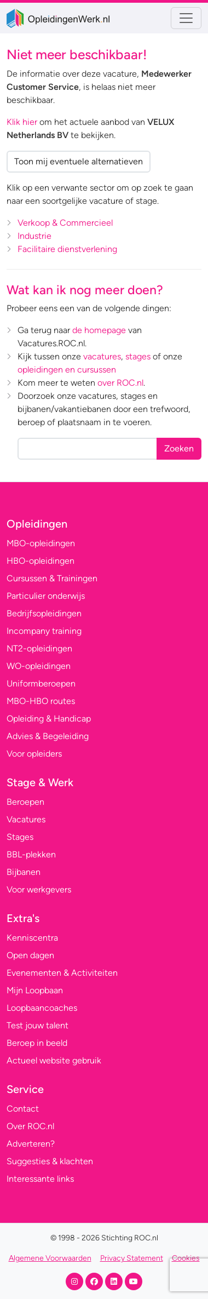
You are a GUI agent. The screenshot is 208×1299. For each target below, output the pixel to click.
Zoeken (179, 448)
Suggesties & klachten (50, 1161)
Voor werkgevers (39, 889)
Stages (20, 837)
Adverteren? (31, 1143)
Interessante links (40, 1179)
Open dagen (30, 955)
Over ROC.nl (30, 1126)
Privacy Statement (131, 1258)
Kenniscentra (32, 937)
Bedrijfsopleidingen (44, 613)
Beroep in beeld (37, 1043)
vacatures (102, 356)
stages (138, 356)
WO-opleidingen (39, 666)
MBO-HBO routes (41, 701)
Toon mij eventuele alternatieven (78, 161)
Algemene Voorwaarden (50, 1258)
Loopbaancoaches (42, 1008)
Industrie (34, 236)
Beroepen (25, 802)
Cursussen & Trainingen (52, 578)
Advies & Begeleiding (48, 736)
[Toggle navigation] (186, 18)
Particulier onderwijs (46, 596)
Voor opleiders (34, 753)
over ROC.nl (120, 382)
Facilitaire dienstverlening (67, 249)
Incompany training (44, 631)
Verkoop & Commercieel (65, 223)
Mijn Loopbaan (35, 990)
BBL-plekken (31, 854)
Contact (23, 1108)
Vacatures (26, 819)
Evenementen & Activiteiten (62, 973)
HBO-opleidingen (40, 561)
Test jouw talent (37, 1025)
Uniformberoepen (41, 683)
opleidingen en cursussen (67, 369)
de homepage (99, 330)
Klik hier (22, 122)
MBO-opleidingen (41, 543)
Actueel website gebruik (54, 1060)
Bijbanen (24, 872)
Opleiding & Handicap (49, 718)
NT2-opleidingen (39, 648)
